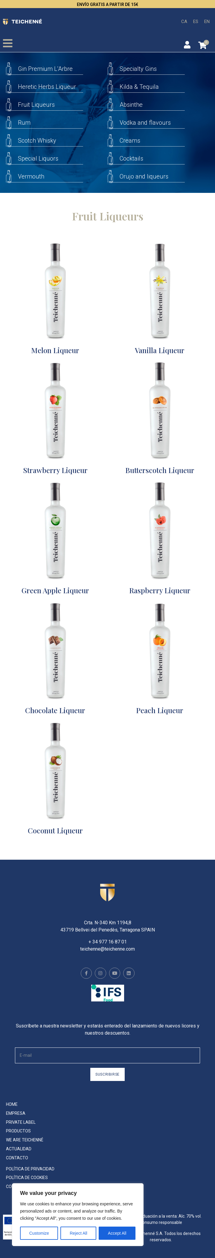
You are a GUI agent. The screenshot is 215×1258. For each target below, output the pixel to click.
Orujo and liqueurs (144, 176)
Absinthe (131, 104)
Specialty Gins (138, 68)
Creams (130, 140)
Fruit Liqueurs (36, 104)
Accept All (117, 1233)
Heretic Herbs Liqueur (47, 86)
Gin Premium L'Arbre (45, 68)
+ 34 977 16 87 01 (108, 942)
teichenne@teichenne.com (107, 949)
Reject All (78, 1233)
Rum (24, 122)
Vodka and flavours (145, 122)
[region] (78, 1214)
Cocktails (131, 158)
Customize (39, 1233)
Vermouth (31, 176)
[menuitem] (184, 22)
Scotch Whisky (37, 140)
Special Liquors (38, 158)
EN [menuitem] (207, 21)
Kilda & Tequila (139, 86)
